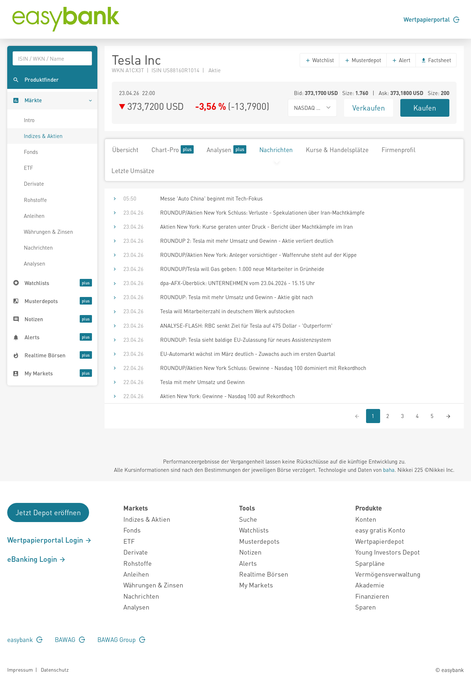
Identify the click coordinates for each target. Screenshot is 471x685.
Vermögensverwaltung (388, 574)
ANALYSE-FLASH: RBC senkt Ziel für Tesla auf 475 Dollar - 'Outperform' (246, 325)
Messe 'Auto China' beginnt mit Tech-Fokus (211, 198)
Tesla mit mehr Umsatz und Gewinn (202, 381)
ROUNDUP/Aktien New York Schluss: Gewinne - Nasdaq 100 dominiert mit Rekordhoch (263, 367)
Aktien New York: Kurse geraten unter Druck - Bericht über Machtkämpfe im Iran (256, 226)
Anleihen (34, 215)
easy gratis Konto (380, 530)
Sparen (365, 607)
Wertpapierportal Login (49, 539)
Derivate (34, 183)
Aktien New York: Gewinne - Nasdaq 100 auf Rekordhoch (227, 396)
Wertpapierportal (431, 19)
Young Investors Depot (387, 552)
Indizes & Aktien (43, 135)
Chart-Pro (172, 149)
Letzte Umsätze (132, 171)
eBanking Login (36, 559)
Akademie (369, 585)
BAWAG (70, 639)
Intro (29, 120)
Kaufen (424, 107)
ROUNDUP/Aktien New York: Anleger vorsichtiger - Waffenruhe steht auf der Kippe (258, 254)
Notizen (250, 552)
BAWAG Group (121, 639)
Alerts (248, 563)
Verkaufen (368, 107)
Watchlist (319, 60)
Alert (401, 60)
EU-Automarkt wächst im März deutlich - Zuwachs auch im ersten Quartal (247, 353)
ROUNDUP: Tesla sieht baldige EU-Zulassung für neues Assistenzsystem (245, 339)
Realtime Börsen (263, 574)
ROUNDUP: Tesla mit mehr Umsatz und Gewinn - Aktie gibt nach (236, 297)
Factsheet (436, 60)
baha (389, 469)
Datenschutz (55, 669)
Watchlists (254, 530)
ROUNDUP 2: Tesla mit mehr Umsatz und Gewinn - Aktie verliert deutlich (246, 240)
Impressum (20, 669)
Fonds (31, 151)
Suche (248, 519)
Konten (365, 519)
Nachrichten (38, 247)
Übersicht (125, 150)
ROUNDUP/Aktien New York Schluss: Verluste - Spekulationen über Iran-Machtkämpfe (262, 212)
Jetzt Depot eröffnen (48, 512)
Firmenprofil (398, 150)
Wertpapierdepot (379, 541)
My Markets (256, 585)
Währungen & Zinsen (48, 231)
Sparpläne (370, 563)
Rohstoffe (35, 199)
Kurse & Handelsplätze (337, 150)
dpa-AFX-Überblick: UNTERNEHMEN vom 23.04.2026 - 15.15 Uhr (237, 283)
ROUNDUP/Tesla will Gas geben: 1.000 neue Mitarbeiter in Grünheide (242, 268)
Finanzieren (372, 596)
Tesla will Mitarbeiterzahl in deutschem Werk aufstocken (227, 311)
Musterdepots (259, 541)
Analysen (34, 263)
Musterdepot (362, 60)
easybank (25, 639)
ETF (28, 167)
